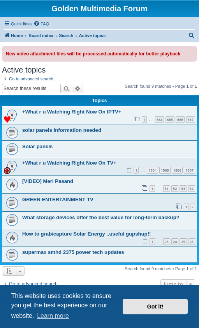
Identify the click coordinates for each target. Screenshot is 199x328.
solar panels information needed (61, 130)
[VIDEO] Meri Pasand (47, 181)
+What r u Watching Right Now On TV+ (69, 163)
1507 (189, 170)
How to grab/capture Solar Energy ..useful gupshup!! (86, 234)
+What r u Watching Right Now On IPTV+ (71, 112)
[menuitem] (41, 23)
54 (192, 188)
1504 (152, 170)
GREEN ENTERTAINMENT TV (57, 199)
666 (180, 119)
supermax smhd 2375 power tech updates (73, 252)
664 (159, 119)
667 (191, 119)
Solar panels (37, 146)
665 (170, 119)
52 (175, 188)
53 (183, 188)
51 (167, 188)
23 (167, 241)
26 (192, 241)
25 (183, 241)
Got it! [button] (155, 306)
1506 (177, 170)
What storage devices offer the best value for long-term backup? (101, 217)
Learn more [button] (53, 315)
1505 (165, 170)
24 (175, 241)
